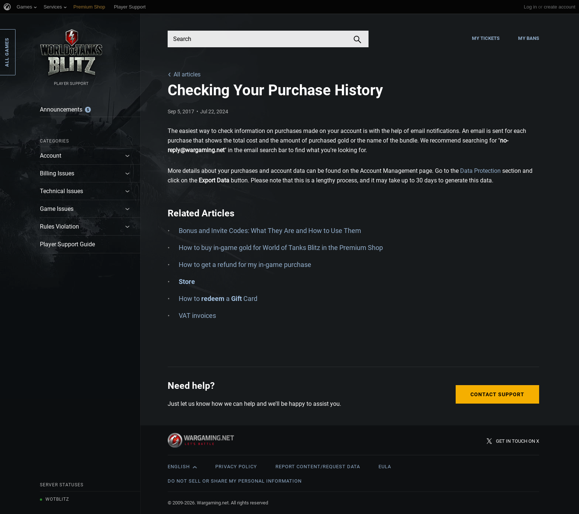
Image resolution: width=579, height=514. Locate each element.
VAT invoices (197, 315)
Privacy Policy (236, 466)
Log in (530, 7)
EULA (384, 466)
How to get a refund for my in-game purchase (245, 264)
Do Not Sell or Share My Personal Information (235, 481)
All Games (7, 52)
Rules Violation (59, 226)
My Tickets (486, 38)
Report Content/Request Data (317, 466)
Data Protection (480, 170)
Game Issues (56, 208)
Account (50, 155)
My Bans (528, 38)
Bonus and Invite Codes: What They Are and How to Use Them (270, 230)
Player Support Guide (67, 244)
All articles (187, 74)
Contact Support (497, 394)
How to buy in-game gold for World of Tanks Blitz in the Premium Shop (281, 247)
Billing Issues (57, 173)
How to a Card (218, 298)
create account (559, 7)
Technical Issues (61, 191)
